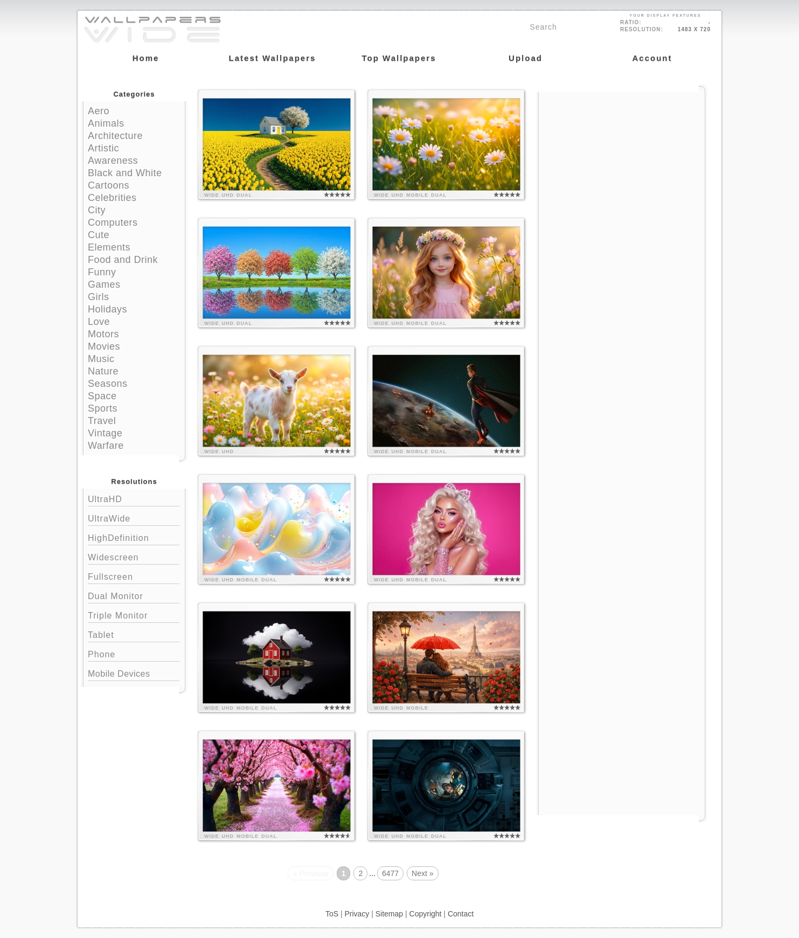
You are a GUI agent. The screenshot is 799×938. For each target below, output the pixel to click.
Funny (102, 272)
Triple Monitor (133, 614)
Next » (422, 873)
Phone (133, 653)
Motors (103, 334)
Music (101, 358)
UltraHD (133, 498)
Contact (461, 913)
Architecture (115, 135)
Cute (98, 235)
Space (102, 396)
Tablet (133, 634)
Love (99, 321)
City (97, 210)
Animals (106, 123)
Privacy (356, 913)
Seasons (108, 383)
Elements (109, 247)
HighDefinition (133, 537)
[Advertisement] (622, 160)
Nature (103, 371)
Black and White (125, 173)
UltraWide (133, 517)
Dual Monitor (133, 595)
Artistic (103, 148)
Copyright (425, 913)
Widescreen (133, 556)
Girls (98, 296)
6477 (390, 873)
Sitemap (389, 913)
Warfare (106, 445)
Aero (98, 111)
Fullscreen (133, 575)
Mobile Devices (119, 673)
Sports (102, 408)
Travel (102, 420)
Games (104, 284)
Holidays (107, 309)
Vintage (105, 433)
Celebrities (112, 197)
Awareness (113, 160)
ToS (331, 913)
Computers (113, 222)
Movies (104, 346)
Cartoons (108, 185)
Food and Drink (123, 259)
